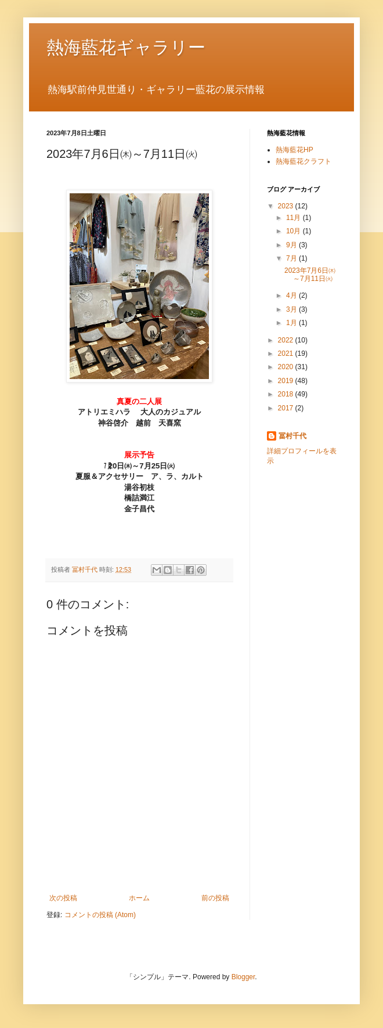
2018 (286, 394)
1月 (292, 323)
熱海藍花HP (294, 150)
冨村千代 (292, 436)
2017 (286, 408)
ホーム (139, 898)
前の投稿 (215, 898)
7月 (292, 258)
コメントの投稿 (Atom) (100, 915)
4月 (292, 295)
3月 (292, 309)
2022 (286, 340)
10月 (294, 231)
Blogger (243, 977)
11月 (294, 218)
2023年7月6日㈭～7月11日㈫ (309, 274)
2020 (286, 367)
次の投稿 (63, 898)
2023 (286, 206)
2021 (286, 353)
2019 (286, 381)
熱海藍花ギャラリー (125, 47)
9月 (292, 245)
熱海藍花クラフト (303, 161)
